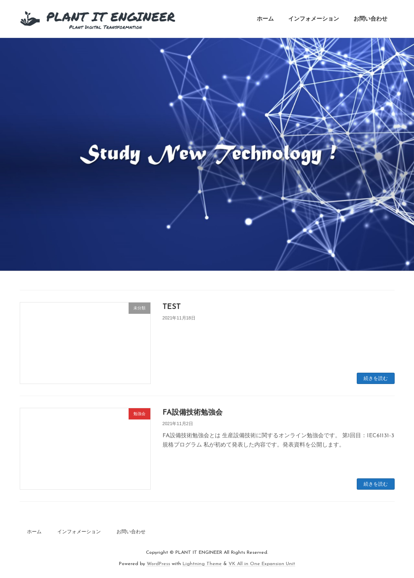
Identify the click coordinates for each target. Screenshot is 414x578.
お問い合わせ (131, 531)
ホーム (34, 531)
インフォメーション (79, 531)
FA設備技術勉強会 (192, 413)
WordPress (158, 564)
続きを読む (376, 378)
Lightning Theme (202, 564)
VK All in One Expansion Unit (262, 564)
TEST (171, 307)
